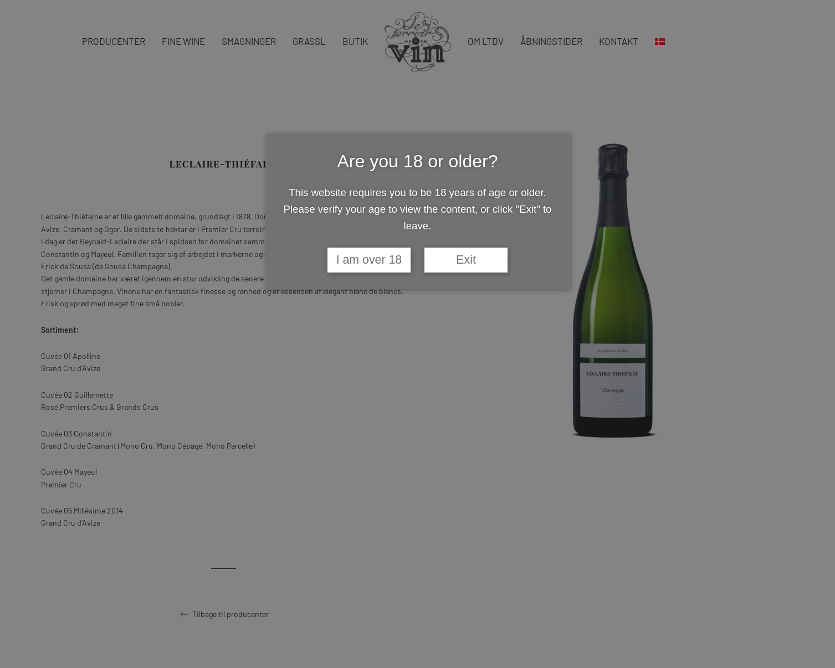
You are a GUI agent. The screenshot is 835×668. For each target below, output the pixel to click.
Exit (466, 259)
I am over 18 (369, 259)
